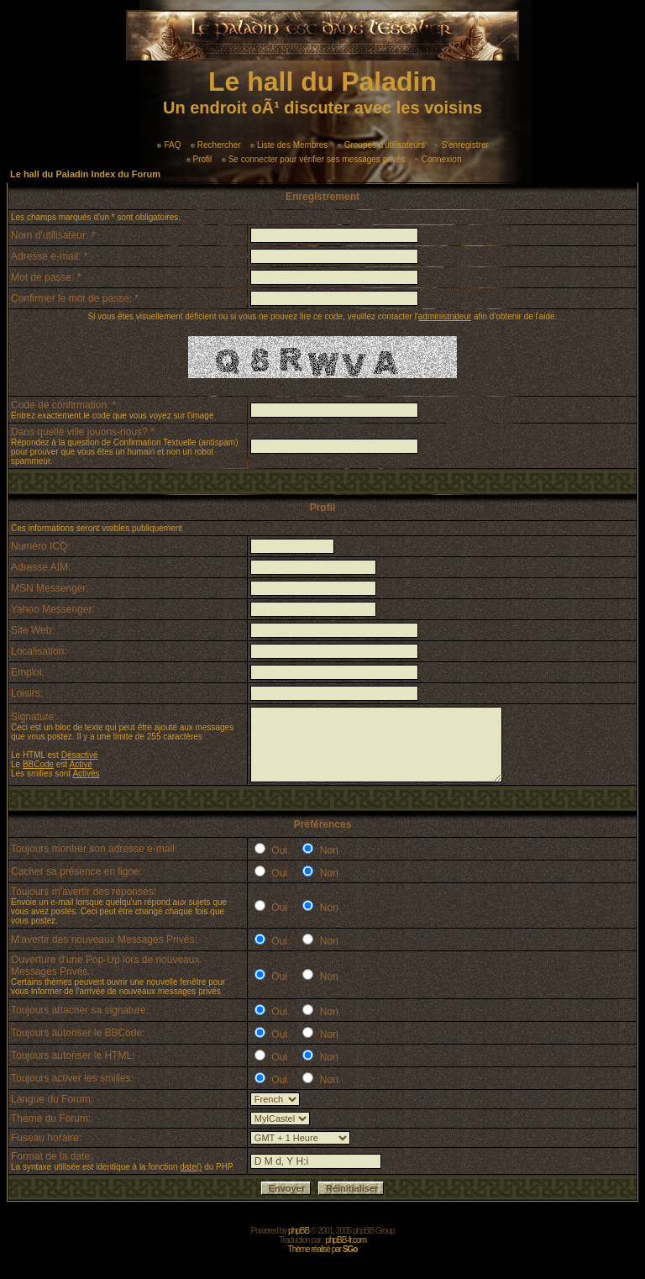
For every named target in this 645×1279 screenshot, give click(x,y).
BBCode (38, 764)
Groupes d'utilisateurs (381, 145)
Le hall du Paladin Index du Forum (85, 174)
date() (191, 1166)
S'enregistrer (461, 145)
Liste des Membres (289, 145)
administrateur (444, 316)
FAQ (169, 145)
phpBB (298, 1230)
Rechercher (216, 145)
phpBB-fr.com (345, 1240)
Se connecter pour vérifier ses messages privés (314, 159)
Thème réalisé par (323, 1249)
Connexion (438, 159)
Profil (199, 159)
